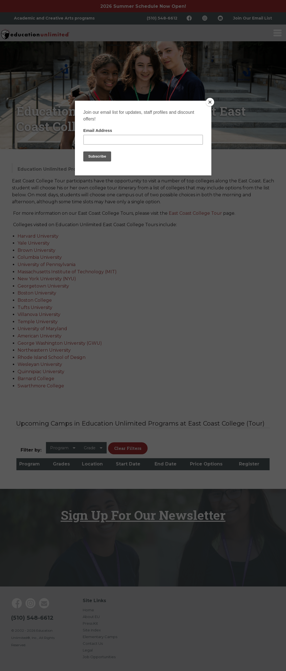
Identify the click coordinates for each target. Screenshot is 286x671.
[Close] (210, 102)
